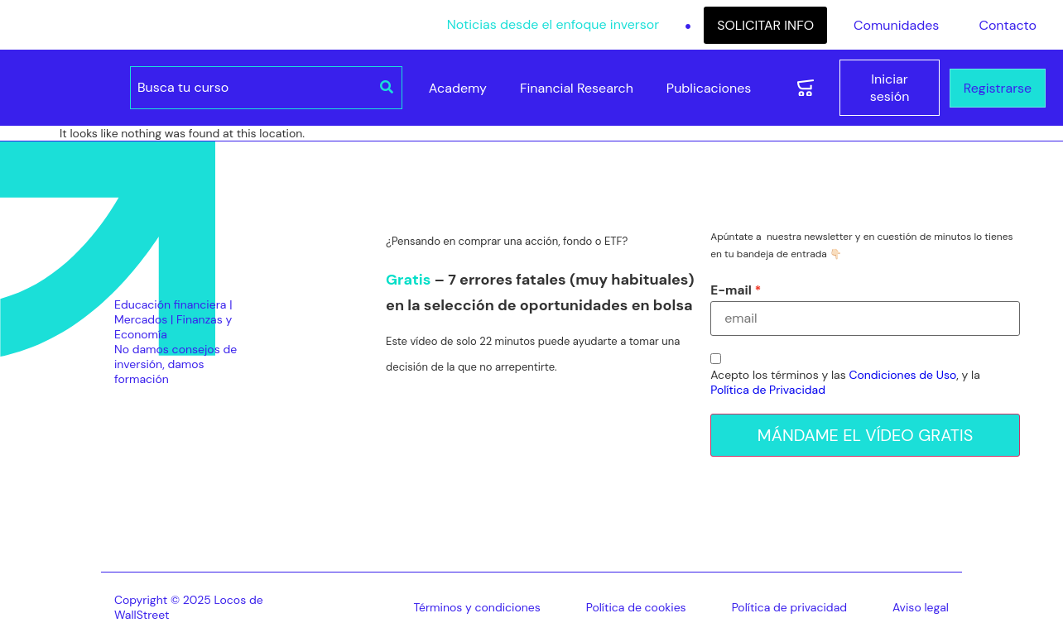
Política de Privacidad (767, 389)
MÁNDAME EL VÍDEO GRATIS (866, 435)
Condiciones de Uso (902, 374)
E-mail (731, 291)
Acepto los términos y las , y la (845, 382)
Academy (458, 88)
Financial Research (576, 88)
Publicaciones (709, 88)
